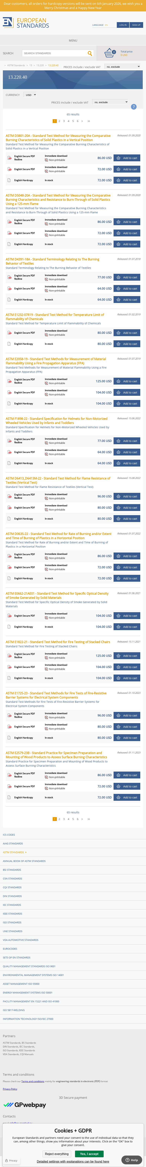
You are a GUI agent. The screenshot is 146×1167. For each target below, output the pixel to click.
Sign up (136, 24)
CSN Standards (12, 878)
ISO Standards (12, 922)
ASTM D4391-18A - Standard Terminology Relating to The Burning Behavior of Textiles (52, 263)
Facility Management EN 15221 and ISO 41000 (31, 1001)
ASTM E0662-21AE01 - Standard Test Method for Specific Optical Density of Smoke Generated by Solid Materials (57, 599)
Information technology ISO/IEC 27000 (28, 1019)
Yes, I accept (89, 1154)
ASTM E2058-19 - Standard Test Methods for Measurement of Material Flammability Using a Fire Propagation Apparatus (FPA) (56, 365)
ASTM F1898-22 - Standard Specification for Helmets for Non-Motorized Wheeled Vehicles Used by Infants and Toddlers (57, 425)
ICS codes (9, 834)
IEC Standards (12, 905)
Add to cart (130, 158)
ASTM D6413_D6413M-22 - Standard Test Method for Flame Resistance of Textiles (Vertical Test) (58, 482)
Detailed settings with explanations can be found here (73, 1161)
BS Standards (29, 1042)
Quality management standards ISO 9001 (29, 966)
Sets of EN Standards (16, 957)
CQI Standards (12, 887)
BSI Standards (12, 869)
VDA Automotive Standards (20, 940)
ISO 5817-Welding (14, 1010)
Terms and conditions (32, 1081)
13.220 (40, 65)
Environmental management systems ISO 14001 (33, 975)
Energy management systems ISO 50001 (27, 992)
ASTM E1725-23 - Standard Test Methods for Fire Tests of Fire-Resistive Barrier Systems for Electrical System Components (56, 699)
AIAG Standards (13, 843)
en (106, 24)
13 (30, 65)
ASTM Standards (16, 65)
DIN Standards (12, 896)
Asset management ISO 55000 (21, 983)
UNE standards (12, 931)
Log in (123, 24)
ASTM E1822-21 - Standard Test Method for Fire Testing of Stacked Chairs (58, 644)
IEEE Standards (12, 913)
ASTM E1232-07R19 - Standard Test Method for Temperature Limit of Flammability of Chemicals (55, 319)
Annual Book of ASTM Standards (24, 861)
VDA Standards (11, 1054)
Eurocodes (10, 948)
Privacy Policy (10, 1089)
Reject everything (57, 1154)
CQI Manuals (27, 1054)
